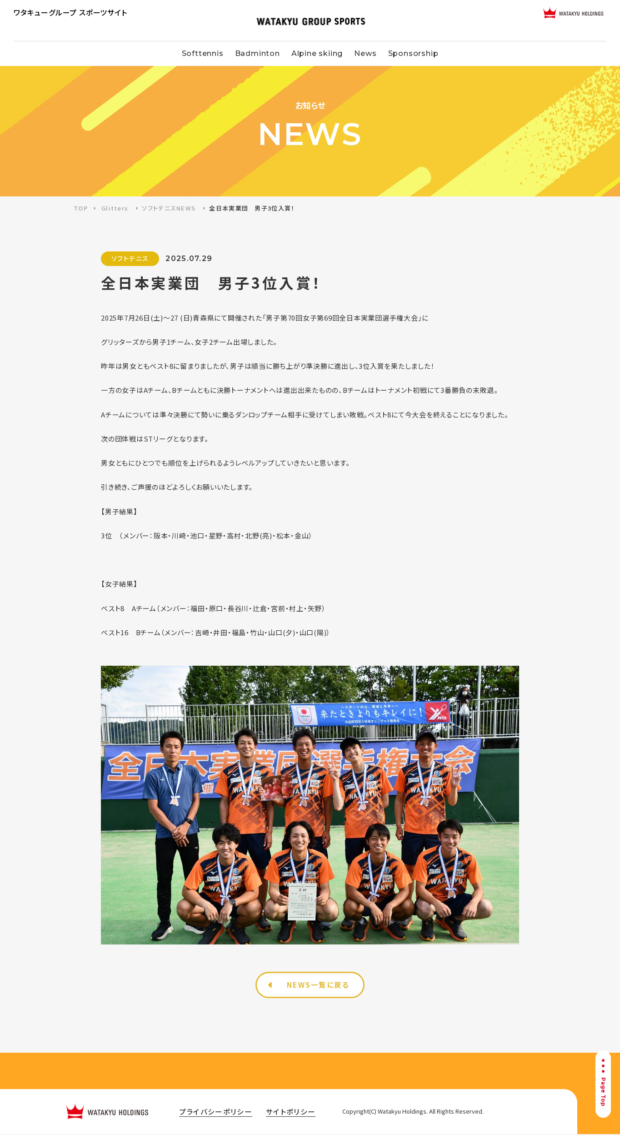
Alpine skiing (317, 53)
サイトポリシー (297, 1112)
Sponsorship (413, 53)
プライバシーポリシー (218, 1112)
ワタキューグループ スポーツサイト (70, 12)
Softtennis (203, 53)
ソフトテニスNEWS (168, 208)
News (365, 53)
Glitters (114, 208)
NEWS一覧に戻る (318, 985)
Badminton (257, 53)
